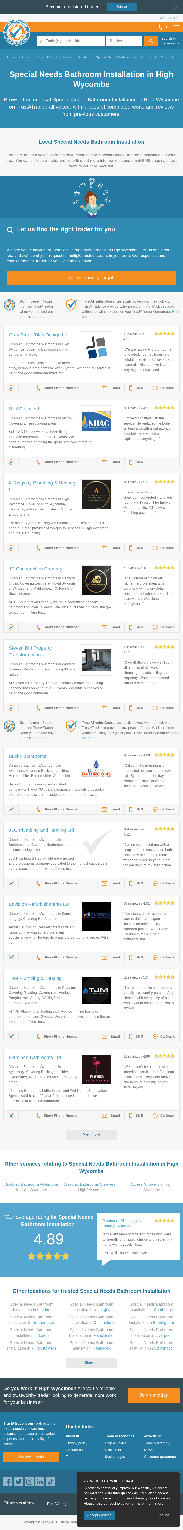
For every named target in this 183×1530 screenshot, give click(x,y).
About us (73, 1436)
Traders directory (157, 1443)
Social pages (115, 1457)
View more (91, 1134)
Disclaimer (113, 1450)
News (148, 1450)
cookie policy (120, 1503)
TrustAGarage (57, 1504)
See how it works (31, 1456)
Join (122, 6)
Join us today (154, 1395)
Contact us (74, 1450)
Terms (70, 1457)
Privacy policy (76, 1443)
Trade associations (119, 1436)
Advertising (152, 1436)
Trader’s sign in (168, 17)
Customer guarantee (160, 1457)
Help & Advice (116, 1443)
